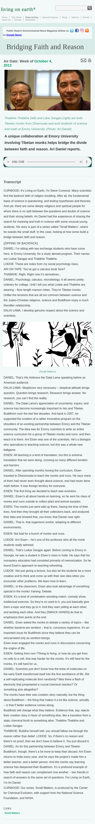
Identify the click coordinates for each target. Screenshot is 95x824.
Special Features (50, 17)
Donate (17, 20)
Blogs (64, 17)
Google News (13, 35)
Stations (75, 17)
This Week (16, 17)
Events (86, 17)
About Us (6, 20)
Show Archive (31, 17)
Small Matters (12, 813)
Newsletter (30, 20)
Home (5, 17)
